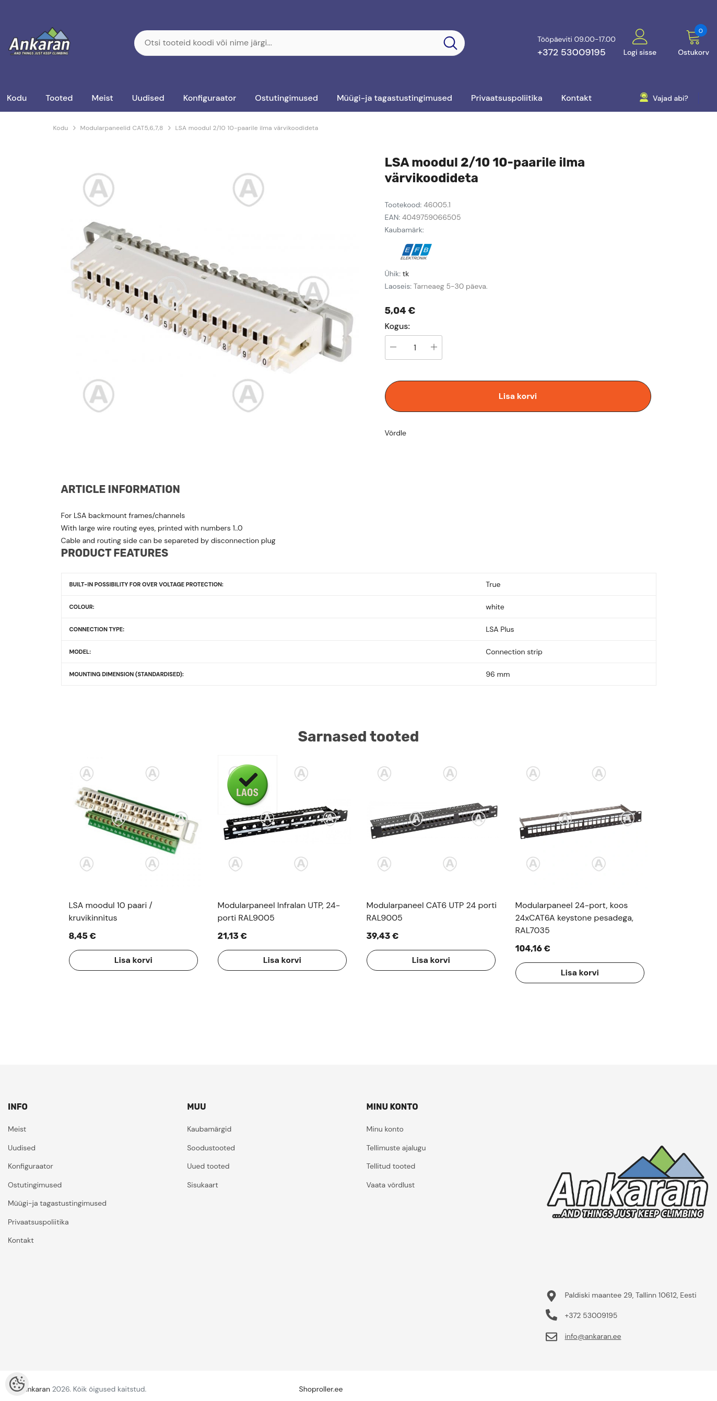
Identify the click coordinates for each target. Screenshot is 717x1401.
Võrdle (396, 433)
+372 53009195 (571, 52)
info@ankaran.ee (593, 1336)
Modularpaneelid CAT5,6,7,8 (121, 128)
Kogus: (397, 326)
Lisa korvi (518, 396)
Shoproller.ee (321, 1389)
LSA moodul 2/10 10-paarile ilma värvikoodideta (247, 128)
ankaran (36, 1389)
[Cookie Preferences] (17, 1384)
